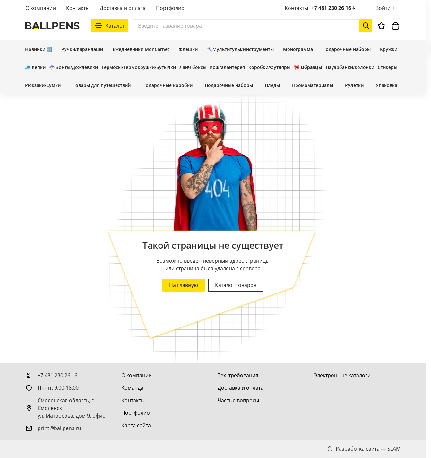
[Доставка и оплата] (240, 388)
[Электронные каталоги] (342, 375)
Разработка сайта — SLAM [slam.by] (364, 448)
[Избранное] (381, 26)
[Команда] (132, 388)
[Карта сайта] (136, 425)
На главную (183, 285)
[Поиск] (252, 25)
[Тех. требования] (238, 375)
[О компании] (136, 375)
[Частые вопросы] (238, 400)
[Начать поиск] (365, 25)
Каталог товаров (235, 285)
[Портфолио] (135, 413)
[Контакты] (133, 400)
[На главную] (52, 25)
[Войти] (385, 8)
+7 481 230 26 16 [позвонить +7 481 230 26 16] (333, 8)
